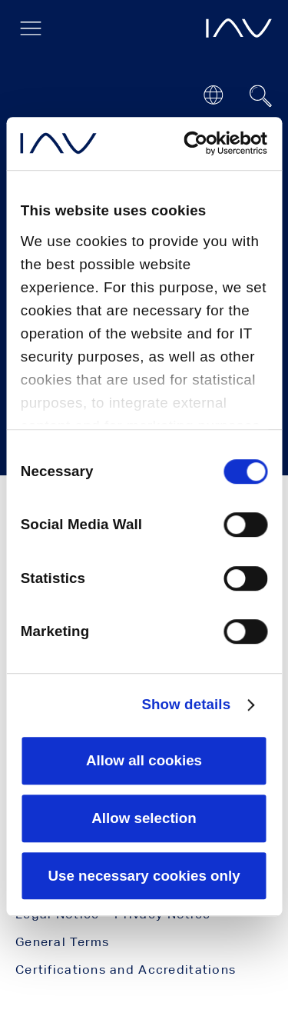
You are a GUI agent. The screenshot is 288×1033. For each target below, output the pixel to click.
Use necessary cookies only (144, 876)
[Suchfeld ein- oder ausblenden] (261, 96)
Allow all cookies (144, 760)
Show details (185, 704)
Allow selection (144, 818)
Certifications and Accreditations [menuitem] (125, 969)
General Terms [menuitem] (62, 942)
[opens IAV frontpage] (239, 28)
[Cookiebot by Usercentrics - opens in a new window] (203, 143)
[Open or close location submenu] (213, 95)
